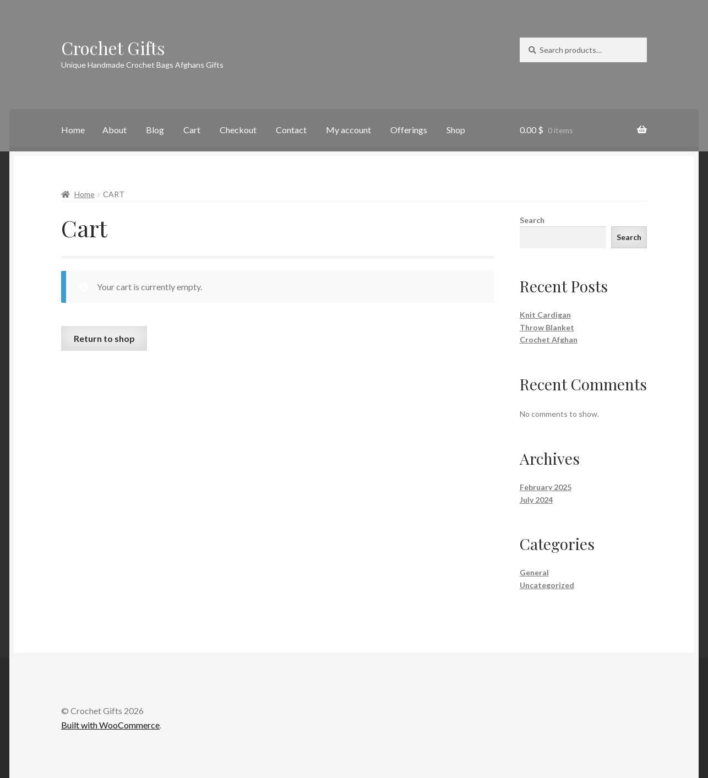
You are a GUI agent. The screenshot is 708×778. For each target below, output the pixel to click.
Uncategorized (547, 585)
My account (348, 129)
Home (73, 129)
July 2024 (536, 499)
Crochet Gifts (113, 47)
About (114, 129)
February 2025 (545, 487)
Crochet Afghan (549, 339)
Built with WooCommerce (110, 725)
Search (532, 220)
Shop (455, 129)
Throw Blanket (547, 327)
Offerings (408, 129)
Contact (291, 129)
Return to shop (104, 338)
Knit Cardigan (545, 314)
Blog (155, 129)
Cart (191, 129)
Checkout (238, 129)
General (534, 572)
